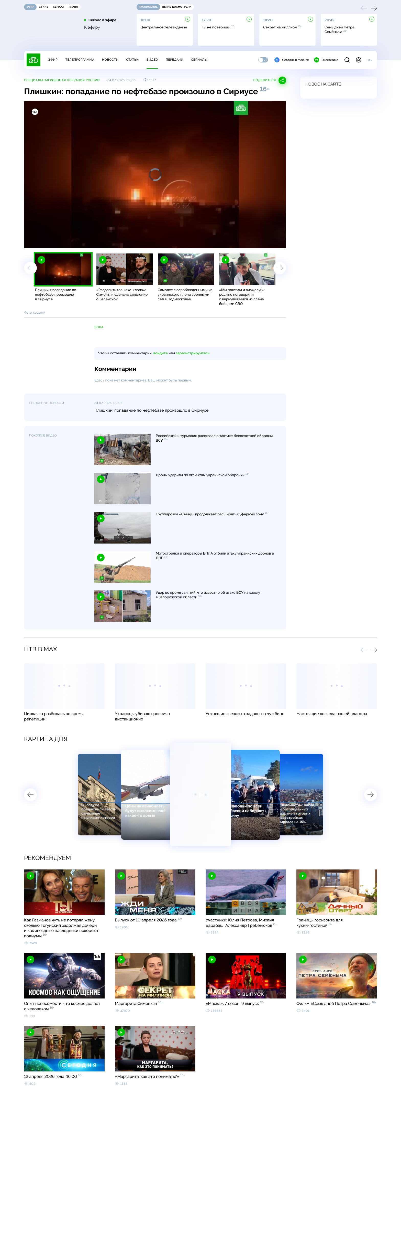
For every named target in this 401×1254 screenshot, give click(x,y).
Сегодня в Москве (291, 59)
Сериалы (199, 59)
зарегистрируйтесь (192, 353)
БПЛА (99, 327)
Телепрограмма (79, 59)
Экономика (326, 59)
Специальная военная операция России (62, 80)
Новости (110, 59)
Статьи (132, 59)
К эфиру (92, 27)
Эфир (53, 59)
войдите (160, 353)
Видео (152, 59)
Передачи (174, 59)
